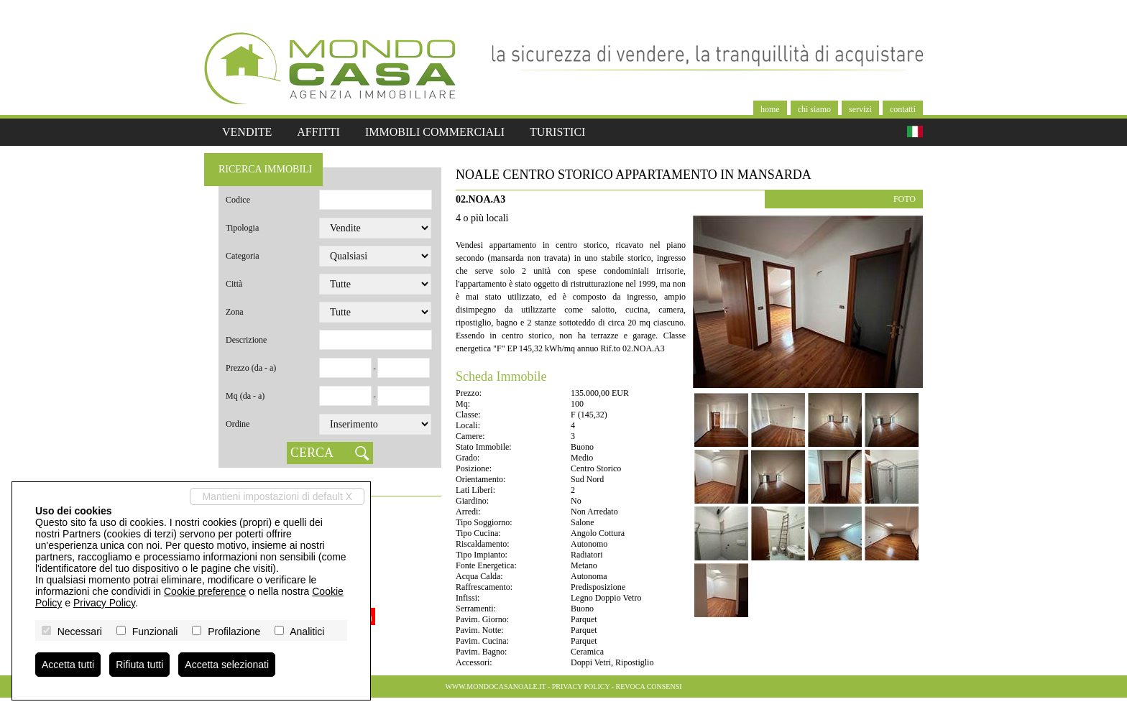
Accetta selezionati (227, 664)
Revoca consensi (649, 686)
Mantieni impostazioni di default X (277, 496)
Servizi (860, 109)
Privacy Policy (581, 686)
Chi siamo (814, 109)
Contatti (903, 109)
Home (770, 109)
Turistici (557, 132)
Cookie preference (205, 591)
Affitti (318, 132)
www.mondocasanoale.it (495, 686)
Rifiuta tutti (139, 664)
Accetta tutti (68, 664)
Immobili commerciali (435, 132)
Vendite (247, 132)
